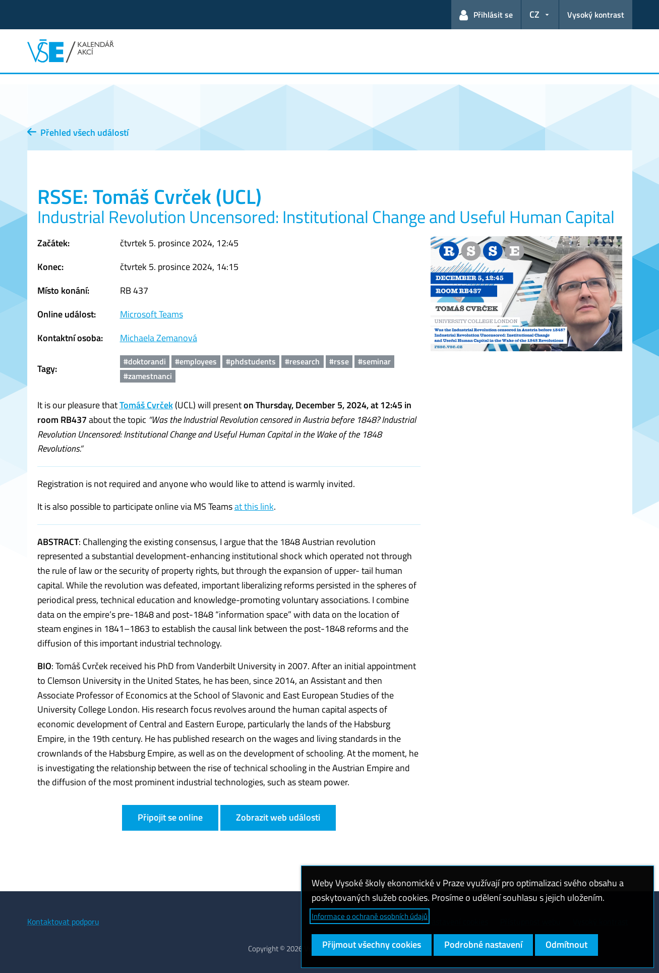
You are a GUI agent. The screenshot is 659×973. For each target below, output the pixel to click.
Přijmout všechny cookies (371, 944)
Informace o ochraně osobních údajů (370, 916)
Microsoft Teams (151, 314)
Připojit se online (170, 817)
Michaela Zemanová (158, 338)
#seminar (374, 361)
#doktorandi (145, 361)
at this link (254, 506)
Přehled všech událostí (78, 132)
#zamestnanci (148, 376)
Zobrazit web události (278, 817)
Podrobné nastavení (483, 944)
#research (302, 361)
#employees (196, 361)
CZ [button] (534, 14)
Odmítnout (566, 944)
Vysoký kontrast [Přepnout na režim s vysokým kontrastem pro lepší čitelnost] (595, 15)
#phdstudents (251, 361)
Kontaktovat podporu (63, 921)
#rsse (339, 361)
